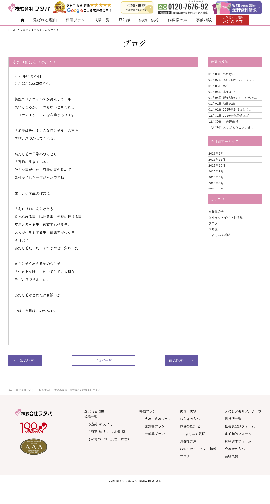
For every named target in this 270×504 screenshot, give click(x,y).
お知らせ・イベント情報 (225, 217)
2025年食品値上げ (228, 115)
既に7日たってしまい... (232, 80)
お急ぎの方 (233, 20)
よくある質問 (221, 235)
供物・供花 (149, 20)
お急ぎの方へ (190, 419)
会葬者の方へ (235, 449)
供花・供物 (188, 411)
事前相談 (204, 20)
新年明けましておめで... (232, 97)
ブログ (213, 223)
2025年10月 (216, 165)
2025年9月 (216, 171)
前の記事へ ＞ (181, 360)
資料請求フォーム (238, 441)
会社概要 (231, 456)
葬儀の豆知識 (190, 426)
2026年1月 (216, 153)
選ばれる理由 (45, 20)
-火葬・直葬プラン (157, 419)
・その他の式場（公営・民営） (107, 439)
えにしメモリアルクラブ (243, 411)
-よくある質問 (194, 434)
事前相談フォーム (238, 434)
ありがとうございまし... (232, 127)
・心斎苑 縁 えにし (98, 424)
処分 (218, 86)
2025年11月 (216, 159)
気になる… (223, 74)
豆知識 (124, 20)
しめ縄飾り (223, 121)
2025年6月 (216, 177)
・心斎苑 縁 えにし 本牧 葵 (104, 431)
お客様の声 (177, 20)
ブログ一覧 (103, 360)
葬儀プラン (75, 20)
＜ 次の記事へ (25, 360)
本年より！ (223, 92)
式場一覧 (102, 20)
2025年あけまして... (230, 109)
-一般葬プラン (154, 434)
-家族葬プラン (154, 426)
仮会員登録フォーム (240, 426)
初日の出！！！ (226, 103)
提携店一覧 (233, 419)
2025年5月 (216, 183)
